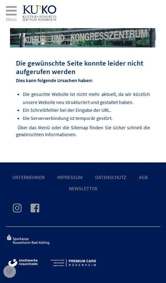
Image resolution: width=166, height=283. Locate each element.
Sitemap (79, 127)
